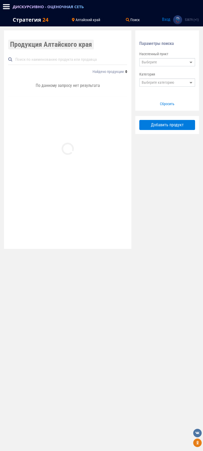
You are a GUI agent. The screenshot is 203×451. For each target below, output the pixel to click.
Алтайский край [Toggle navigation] (86, 20)
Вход (166, 19)
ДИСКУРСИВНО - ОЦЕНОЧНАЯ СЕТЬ (48, 6)
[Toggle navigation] (6, 6)
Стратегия (30, 19)
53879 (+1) (192, 20)
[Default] (69, 59)
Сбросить (167, 104)
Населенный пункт (153, 54)
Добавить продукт (167, 124)
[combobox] (167, 62)
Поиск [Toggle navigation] (133, 20)
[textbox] (165, 62)
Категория (147, 74)
